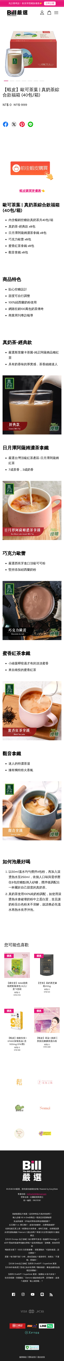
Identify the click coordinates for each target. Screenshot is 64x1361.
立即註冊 (49, 3)
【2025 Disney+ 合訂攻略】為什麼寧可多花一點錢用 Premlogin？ (32, 1239)
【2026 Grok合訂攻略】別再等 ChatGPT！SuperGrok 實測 (32, 1263)
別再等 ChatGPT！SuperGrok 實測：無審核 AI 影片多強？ (32, 1274)
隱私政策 (32, 1357)
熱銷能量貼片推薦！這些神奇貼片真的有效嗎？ (32, 1214)
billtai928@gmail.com (36, 1194)
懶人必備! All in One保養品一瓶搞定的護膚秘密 (32, 1217)
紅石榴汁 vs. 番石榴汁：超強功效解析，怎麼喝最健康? (32, 1225)
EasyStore (53, 1189)
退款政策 (41, 1357)
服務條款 (23, 1357)
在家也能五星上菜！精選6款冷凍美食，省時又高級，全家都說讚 (32, 1229)
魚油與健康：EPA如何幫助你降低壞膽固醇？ (32, 1221)
